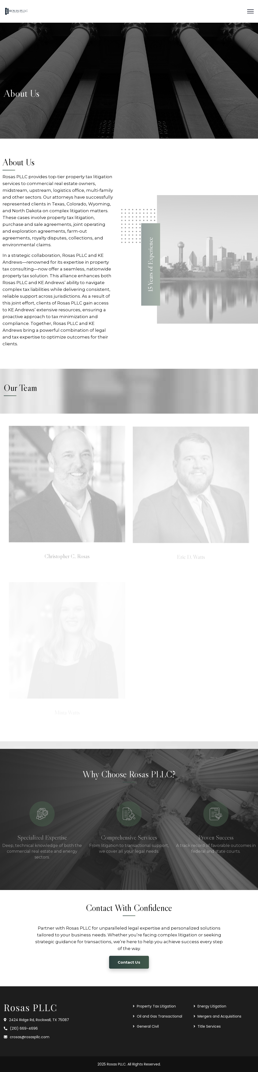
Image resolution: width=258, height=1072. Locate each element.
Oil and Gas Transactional (159, 1016)
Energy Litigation (212, 1006)
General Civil (148, 1026)
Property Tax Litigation (156, 1006)
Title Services (209, 1026)
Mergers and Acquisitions (219, 1016)
